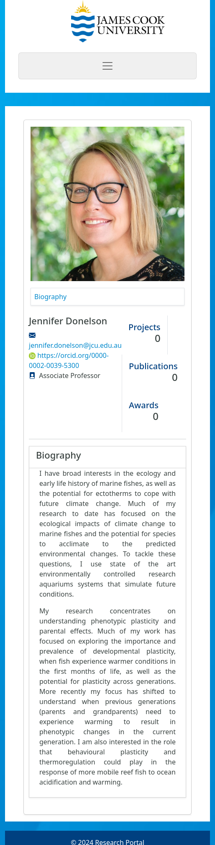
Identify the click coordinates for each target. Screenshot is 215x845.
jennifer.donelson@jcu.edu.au (75, 345)
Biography (50, 296)
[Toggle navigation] (107, 65)
